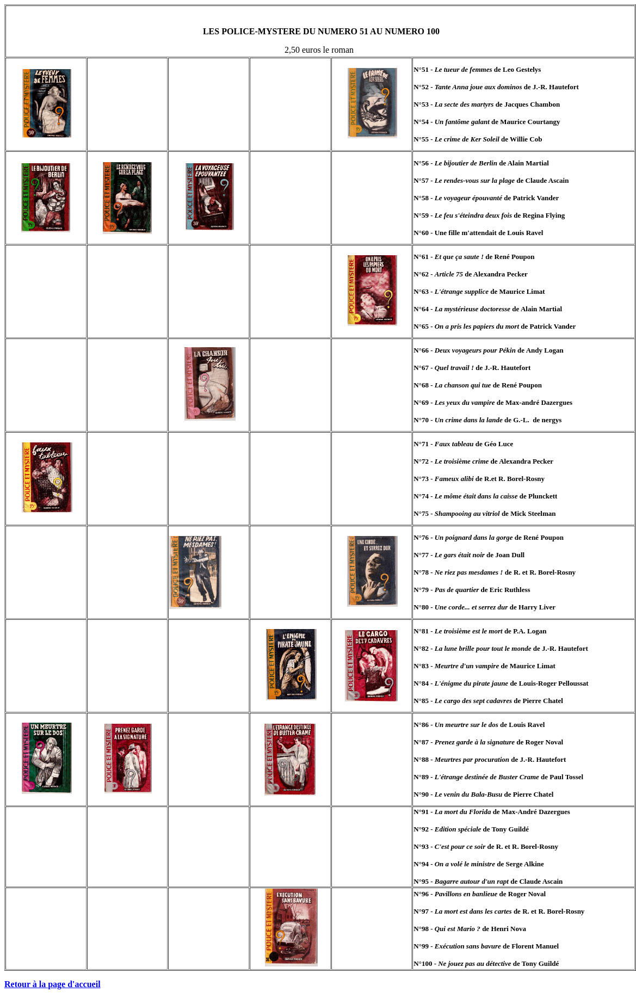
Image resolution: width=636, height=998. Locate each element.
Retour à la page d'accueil (52, 984)
